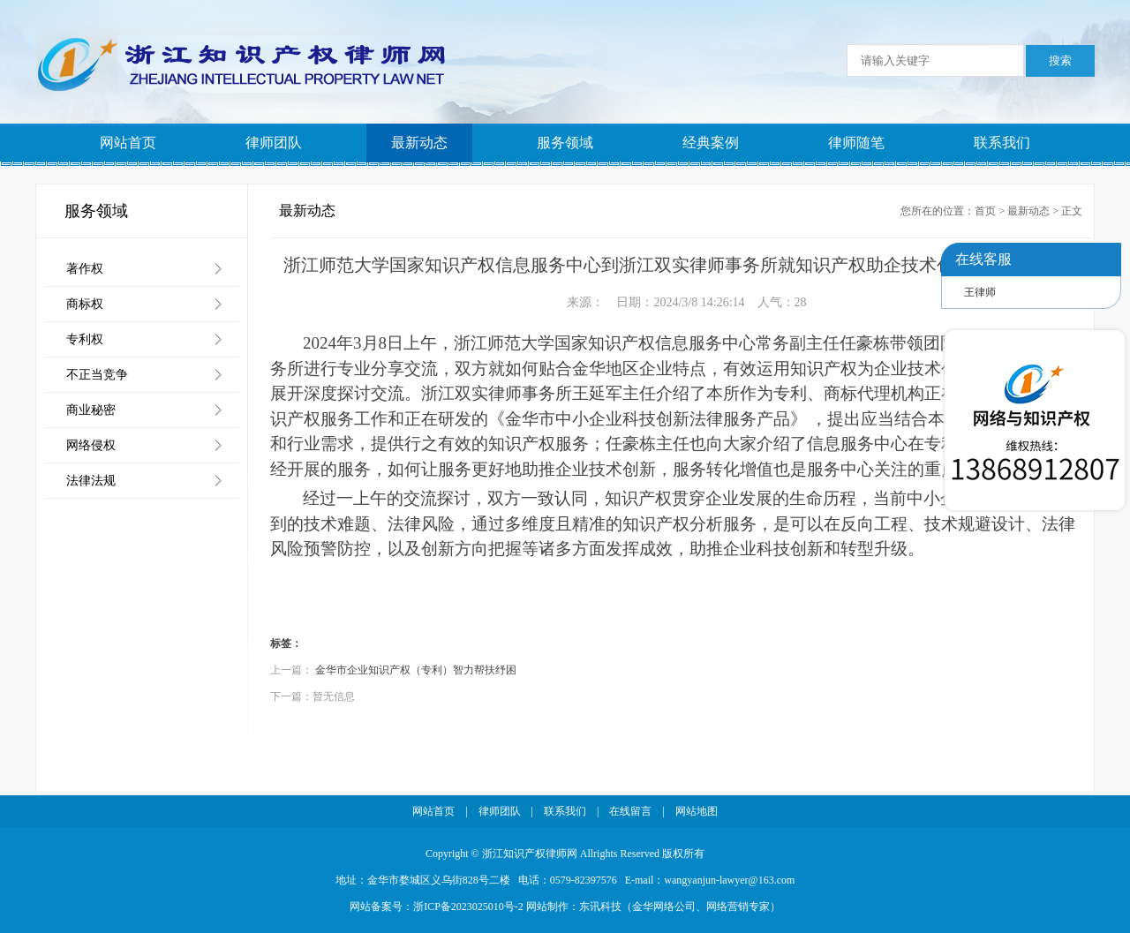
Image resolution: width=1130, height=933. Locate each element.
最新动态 (419, 142)
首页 (985, 211)
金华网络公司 (664, 906)
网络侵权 (91, 445)
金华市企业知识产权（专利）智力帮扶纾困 (415, 670)
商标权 (84, 304)
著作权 (84, 268)
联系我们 (1002, 142)
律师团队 (273, 142)
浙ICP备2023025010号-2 (468, 906)
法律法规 (91, 480)
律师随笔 (856, 142)
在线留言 (630, 811)
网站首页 (128, 142)
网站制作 (547, 906)
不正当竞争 (97, 374)
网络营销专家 (738, 906)
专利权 (84, 339)
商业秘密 (91, 410)
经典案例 (710, 142)
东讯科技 (600, 906)
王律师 (980, 292)
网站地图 (696, 811)
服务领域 (565, 142)
